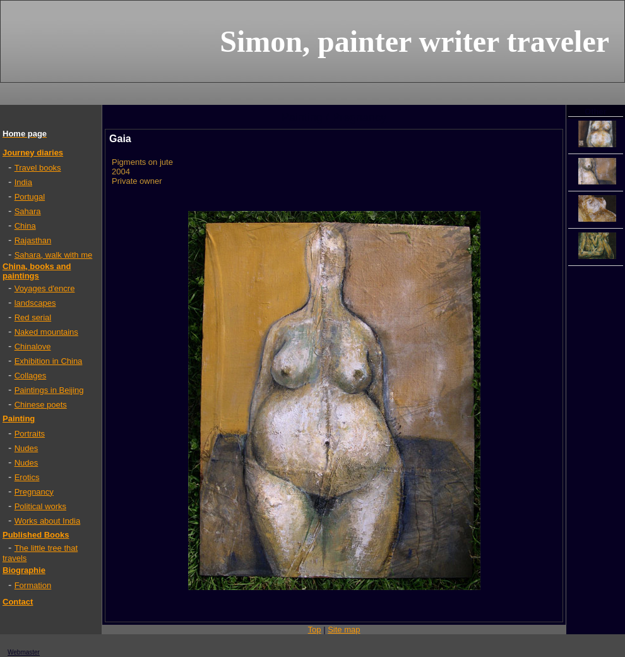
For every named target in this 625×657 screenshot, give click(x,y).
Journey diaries (33, 152)
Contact (18, 601)
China (25, 226)
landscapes (35, 303)
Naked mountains (46, 332)
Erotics (27, 477)
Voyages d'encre (45, 288)
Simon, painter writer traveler (414, 41)
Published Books (36, 534)
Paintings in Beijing (49, 390)
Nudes (27, 448)
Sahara (28, 211)
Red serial (33, 317)
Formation (33, 585)
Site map (344, 629)
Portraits (30, 433)
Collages (31, 375)
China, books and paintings (37, 271)
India (23, 182)
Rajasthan (33, 240)
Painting (19, 418)
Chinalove (33, 346)
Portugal (30, 197)
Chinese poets (41, 404)
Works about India (48, 521)
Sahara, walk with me (54, 255)
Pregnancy (34, 492)
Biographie (24, 570)
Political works (40, 506)
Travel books (38, 167)
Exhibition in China (49, 361)
